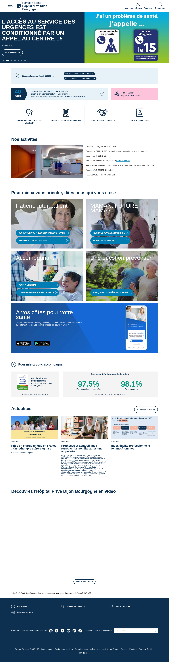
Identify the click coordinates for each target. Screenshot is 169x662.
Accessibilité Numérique (108, 649)
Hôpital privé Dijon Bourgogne (34, 7)
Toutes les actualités (146, 409)
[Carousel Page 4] (15, 60)
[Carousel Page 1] (3, 60)
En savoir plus (12, 53)
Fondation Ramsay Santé (140, 649)
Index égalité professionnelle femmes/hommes (130, 447)
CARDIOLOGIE (123, 161)
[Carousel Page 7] (25, 60)
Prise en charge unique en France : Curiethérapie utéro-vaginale (33, 447)
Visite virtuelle (84, 582)
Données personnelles (85, 649)
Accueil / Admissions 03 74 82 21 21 (79, 74)
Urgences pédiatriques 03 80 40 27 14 (80, 78)
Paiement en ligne (25, 612)
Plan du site (83, 653)
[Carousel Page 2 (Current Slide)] (7, 60)
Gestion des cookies (64, 649)
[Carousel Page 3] (11, 60)
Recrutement (23, 606)
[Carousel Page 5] (18, 60)
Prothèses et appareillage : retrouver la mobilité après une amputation (81, 448)
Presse (124, 649)
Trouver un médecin (76, 606)
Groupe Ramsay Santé (25, 649)
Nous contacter (123, 606)
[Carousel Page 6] (21, 60)
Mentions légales (44, 649)
